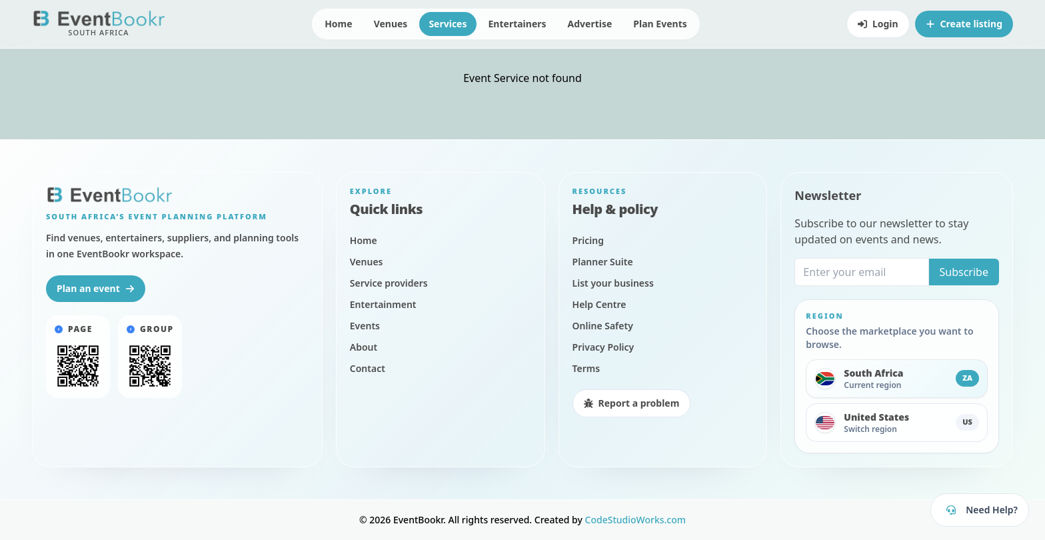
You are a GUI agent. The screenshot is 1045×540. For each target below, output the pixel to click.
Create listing (964, 23)
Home (338, 23)
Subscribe (964, 272)
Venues (391, 23)
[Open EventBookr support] (979, 510)
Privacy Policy (137, 477)
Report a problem (632, 403)
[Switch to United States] (897, 422)
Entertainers (517, 23)
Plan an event (96, 288)
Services (448, 23)
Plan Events (659, 23)
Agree (237, 498)
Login (878, 23)
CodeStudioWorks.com (635, 519)
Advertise (590, 23)
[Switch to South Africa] (897, 378)
